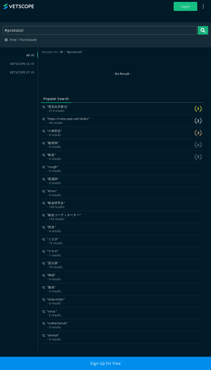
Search (203, 30)
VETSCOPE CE (22, 64)
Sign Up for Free (105, 363)
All (30, 55)
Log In (185, 6)
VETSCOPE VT (22, 72)
